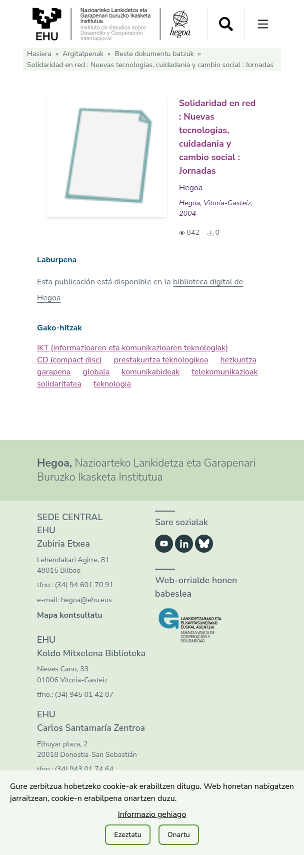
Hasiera (39, 54)
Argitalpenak (83, 54)
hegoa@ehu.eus (86, 600)
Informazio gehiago (152, 814)
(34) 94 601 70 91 (84, 585)
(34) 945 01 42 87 (84, 694)
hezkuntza (238, 359)
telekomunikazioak (225, 371)
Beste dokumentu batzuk (154, 54)
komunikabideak (151, 371)
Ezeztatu (127, 834)
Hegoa (190, 187)
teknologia (112, 383)
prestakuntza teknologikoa (161, 359)
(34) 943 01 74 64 (84, 769)
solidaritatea (59, 383)
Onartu (179, 834)
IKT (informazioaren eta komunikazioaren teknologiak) (132, 347)
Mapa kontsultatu (69, 615)
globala (96, 371)
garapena (53, 371)
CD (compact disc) (69, 359)
